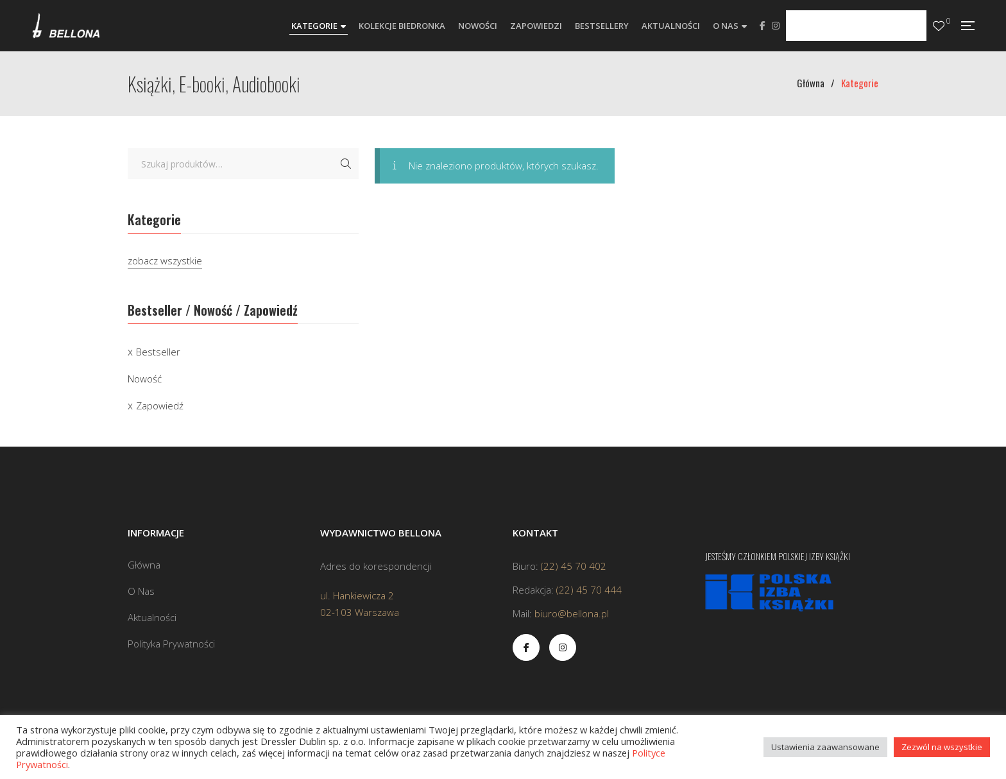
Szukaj (346, 163)
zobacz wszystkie (165, 260)
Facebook (762, 25)
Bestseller (158, 351)
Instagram (776, 25)
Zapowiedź (159, 405)
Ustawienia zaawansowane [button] (825, 747)
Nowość (145, 378)
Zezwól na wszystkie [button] (941, 747)
